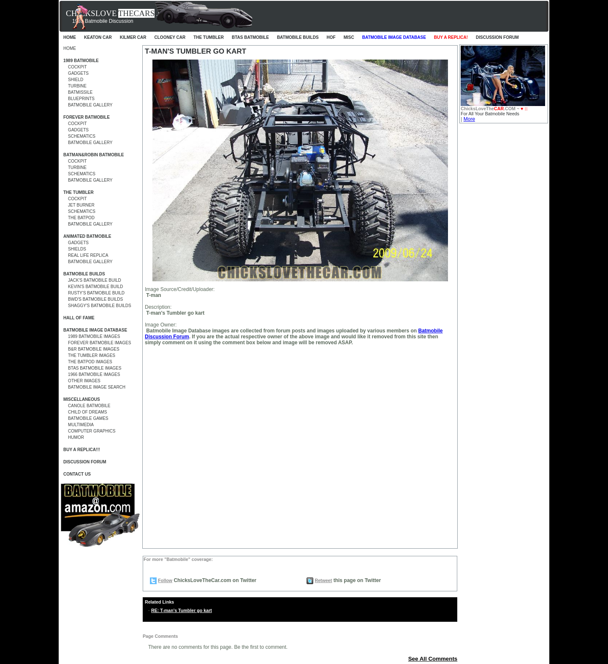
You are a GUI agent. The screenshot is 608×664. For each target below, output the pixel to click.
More (469, 119)
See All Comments (433, 659)
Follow (165, 580)
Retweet (323, 580)
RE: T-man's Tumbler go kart (181, 610)
